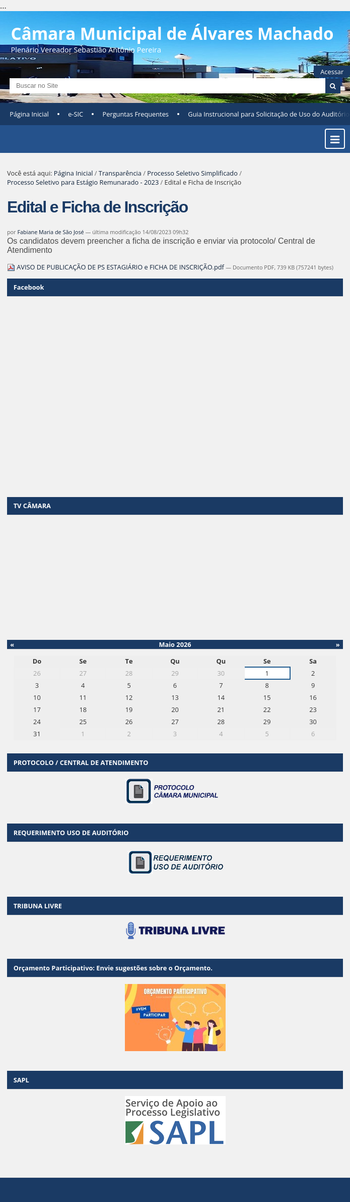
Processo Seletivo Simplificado (192, 173)
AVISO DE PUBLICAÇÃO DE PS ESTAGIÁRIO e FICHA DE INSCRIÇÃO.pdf (116, 266)
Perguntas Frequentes (136, 114)
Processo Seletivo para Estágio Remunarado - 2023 (83, 182)
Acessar (331, 71)
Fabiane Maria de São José (50, 232)
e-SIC (75, 114)
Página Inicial (29, 114)
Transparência (120, 173)
